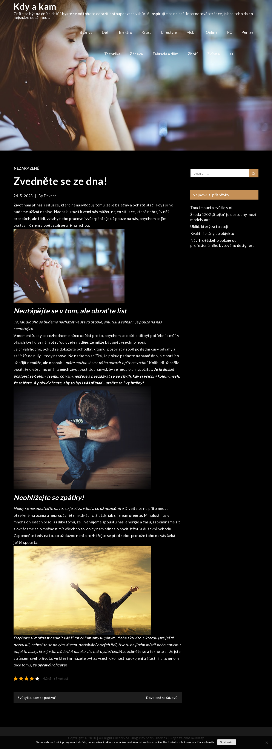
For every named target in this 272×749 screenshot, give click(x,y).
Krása (146, 32)
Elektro (125, 32)
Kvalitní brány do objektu (212, 233)
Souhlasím (226, 742)
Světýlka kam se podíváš (37, 697)
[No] (266, 742)
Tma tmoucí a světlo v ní (211, 207)
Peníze (247, 32)
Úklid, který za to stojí (209, 226)
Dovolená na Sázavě (161, 697)
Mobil (191, 32)
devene (50, 196)
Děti (106, 32)
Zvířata (213, 53)
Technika (112, 53)
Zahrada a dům (165, 53)
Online (212, 32)
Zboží (193, 53)
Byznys (86, 32)
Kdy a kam (35, 6)
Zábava (136, 53)
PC (229, 32)
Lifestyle (169, 32)
